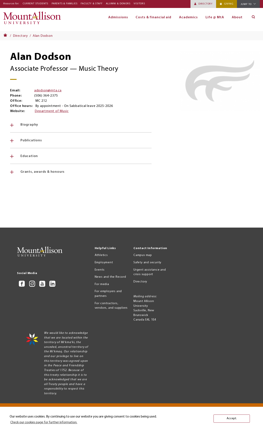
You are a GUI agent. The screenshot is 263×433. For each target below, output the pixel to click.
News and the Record (110, 277)
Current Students (35, 3)
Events (100, 269)
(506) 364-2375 (46, 95)
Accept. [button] (232, 418)
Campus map (142, 255)
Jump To (246, 4)
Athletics (101, 255)
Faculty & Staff (91, 3)
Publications (31, 140)
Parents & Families (64, 3)
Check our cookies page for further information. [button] (43, 422)
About (237, 17)
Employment (104, 262)
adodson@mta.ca (48, 90)
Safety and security (147, 262)
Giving (229, 4)
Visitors (139, 3)
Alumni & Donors (118, 3)
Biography (29, 124)
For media (102, 284)
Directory (205, 4)
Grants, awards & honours (42, 172)
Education (29, 156)
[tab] (81, 124)
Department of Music (51, 111)
